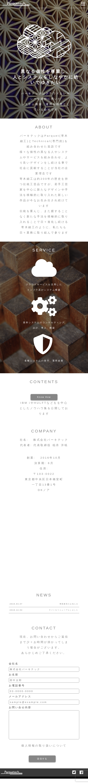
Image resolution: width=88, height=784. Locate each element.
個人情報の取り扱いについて (44, 750)
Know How (44, 397)
